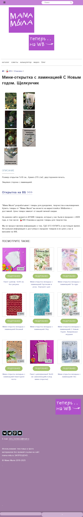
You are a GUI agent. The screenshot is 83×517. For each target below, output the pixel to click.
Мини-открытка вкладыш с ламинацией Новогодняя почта (14, 377)
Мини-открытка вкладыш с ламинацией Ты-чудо (69, 283)
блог (43, 62)
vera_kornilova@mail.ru (19, 438)
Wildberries (66, 208)
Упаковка (18, 71)
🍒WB (9, 71)
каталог (5, 62)
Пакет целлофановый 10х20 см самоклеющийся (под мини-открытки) (41, 377)
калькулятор (26, 62)
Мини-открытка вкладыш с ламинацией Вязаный (14, 328)
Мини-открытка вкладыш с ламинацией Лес (69, 375)
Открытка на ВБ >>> (17, 192)
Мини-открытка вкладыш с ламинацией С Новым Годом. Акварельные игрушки (69, 330)
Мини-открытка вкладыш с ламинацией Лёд (41, 328)
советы (14, 62)
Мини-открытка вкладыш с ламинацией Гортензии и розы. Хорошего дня (41, 284)
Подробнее (13, 276)
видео (36, 62)
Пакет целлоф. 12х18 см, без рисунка (14, 283)
